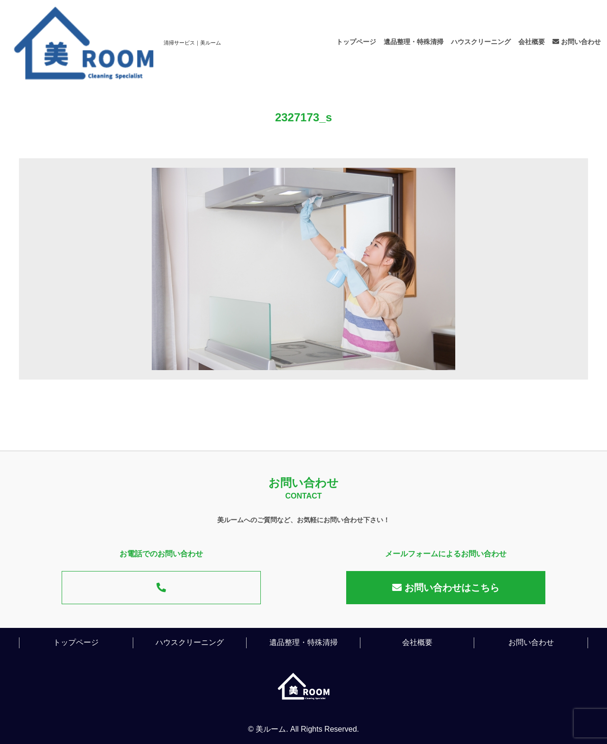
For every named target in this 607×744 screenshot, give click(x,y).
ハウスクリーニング (481, 41)
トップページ (356, 41)
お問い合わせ (576, 41)
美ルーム (271, 729)
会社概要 (531, 41)
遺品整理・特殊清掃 (413, 41)
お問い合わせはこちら (445, 587)
